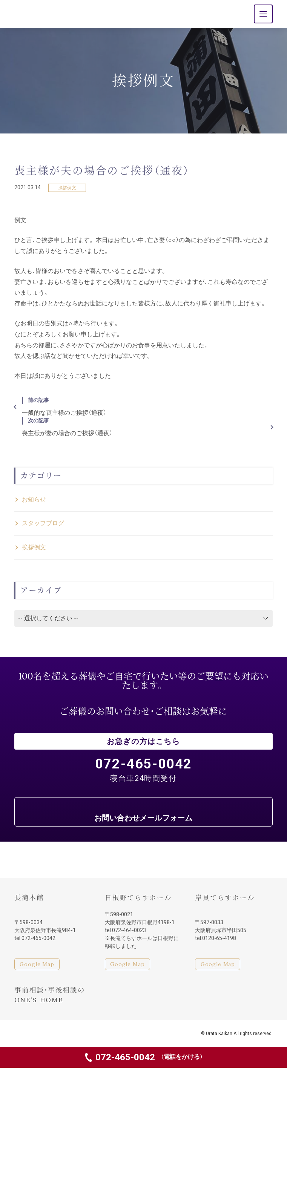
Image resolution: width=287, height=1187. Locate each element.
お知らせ (34, 499)
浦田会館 (39, 14)
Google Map (37, 964)
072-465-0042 (149, 1057)
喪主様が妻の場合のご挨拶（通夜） (143, 427)
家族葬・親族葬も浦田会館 (32, 1033)
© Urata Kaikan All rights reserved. (237, 1033)
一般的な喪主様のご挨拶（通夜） (143, 406)
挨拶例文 (67, 187)
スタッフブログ (43, 523)
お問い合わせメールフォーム (143, 817)
